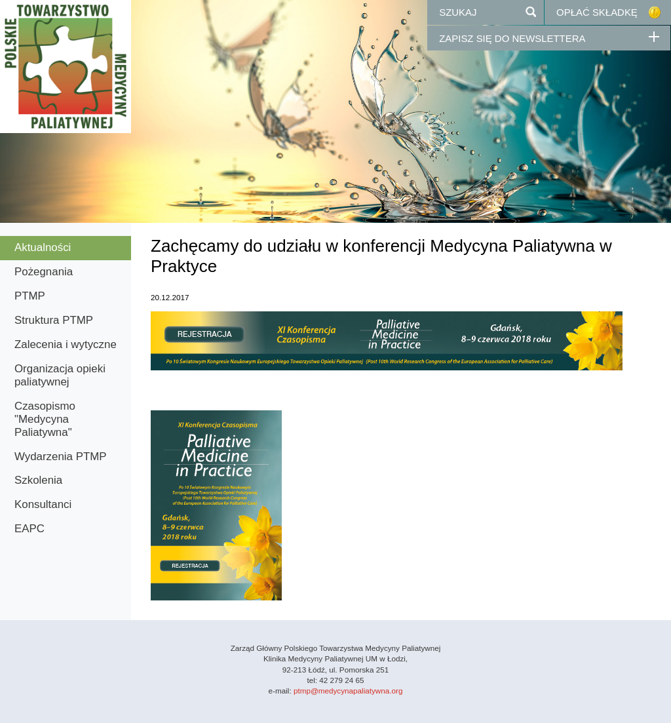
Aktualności (42, 247)
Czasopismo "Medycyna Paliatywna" (44, 419)
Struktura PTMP (53, 320)
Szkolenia (38, 480)
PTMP (29, 296)
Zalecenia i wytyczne (65, 344)
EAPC (29, 528)
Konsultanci (42, 504)
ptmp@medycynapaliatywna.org (348, 690)
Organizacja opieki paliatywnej (59, 375)
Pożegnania (43, 271)
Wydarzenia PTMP (60, 456)
